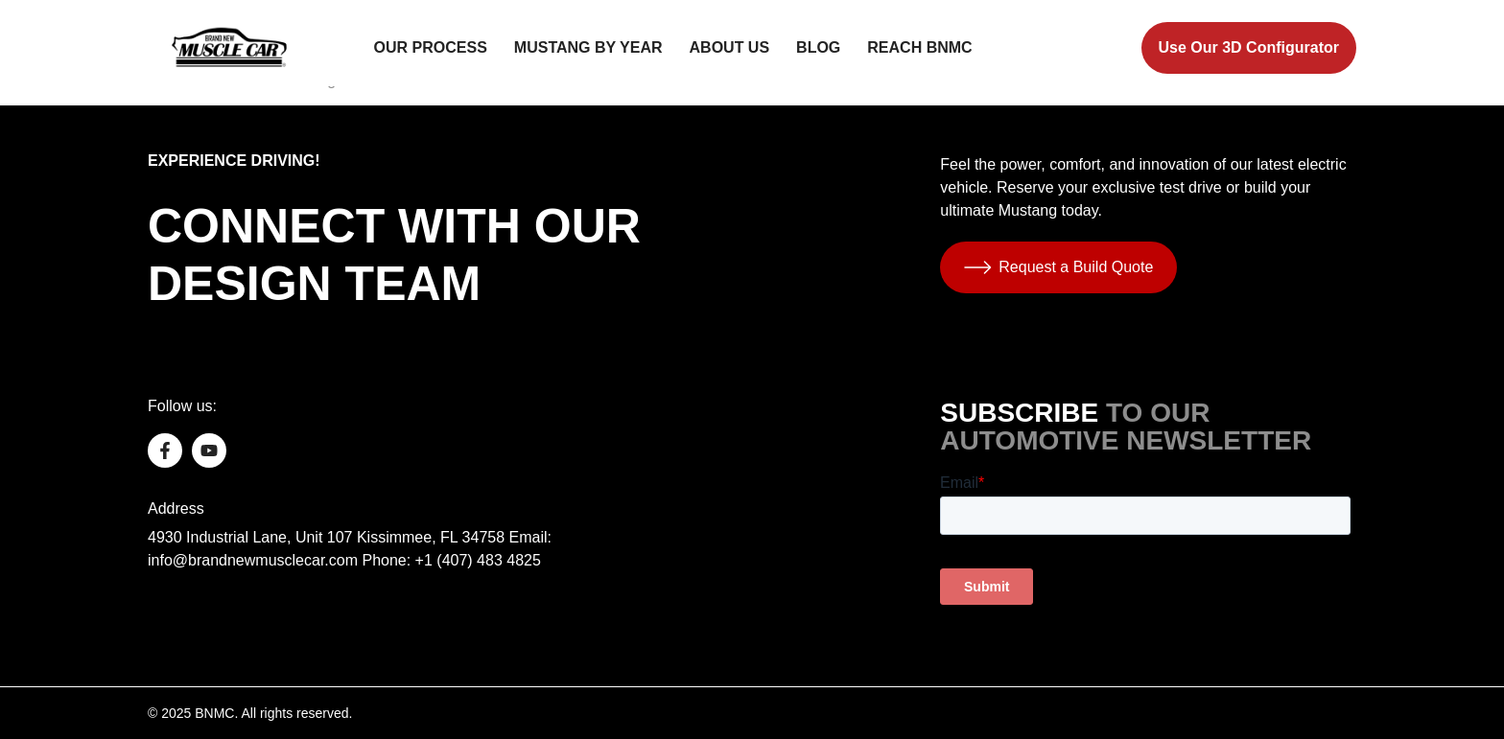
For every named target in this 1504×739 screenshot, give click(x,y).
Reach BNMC (919, 47)
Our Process (430, 47)
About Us (730, 47)
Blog (818, 47)
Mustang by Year (588, 47)
